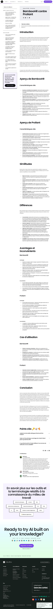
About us (43, 570)
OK (50, 605)
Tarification (27, 1)
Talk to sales (44, 576)
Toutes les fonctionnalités (5, 574)
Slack (4, 593)
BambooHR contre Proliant (26, 555)
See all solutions (15, 578)
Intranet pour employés (16, 577)
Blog (23, 573)
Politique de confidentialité (41, 606)
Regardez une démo (48, 1)
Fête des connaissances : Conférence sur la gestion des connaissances (6, 596)
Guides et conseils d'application (16, 555)
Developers (24, 574)
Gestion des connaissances (5, 589)
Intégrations (5, 570)
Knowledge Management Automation (15, 572)
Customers (24, 570)
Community (24, 576)
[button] (6, 1)
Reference (24, 571)
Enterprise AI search (16, 574)
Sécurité (33, 571)
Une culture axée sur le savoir (7, 591)
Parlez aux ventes (10, 85)
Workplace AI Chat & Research (16, 569)
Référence (8, 555)
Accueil (4, 555)
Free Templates (25, 577)
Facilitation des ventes (6, 585)
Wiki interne (5, 575)
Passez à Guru (5, 587)
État (32, 570)
